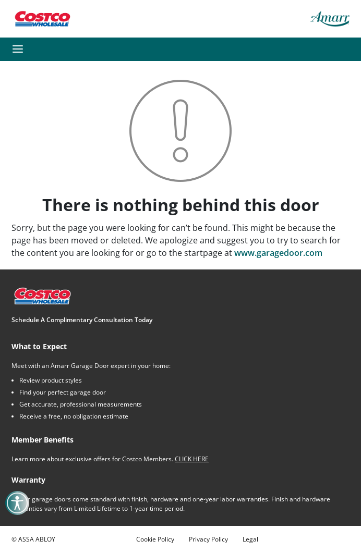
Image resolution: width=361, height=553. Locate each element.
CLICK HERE (192, 458)
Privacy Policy (208, 539)
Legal (250, 539)
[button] (17, 49)
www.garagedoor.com (278, 253)
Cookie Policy (155, 539)
